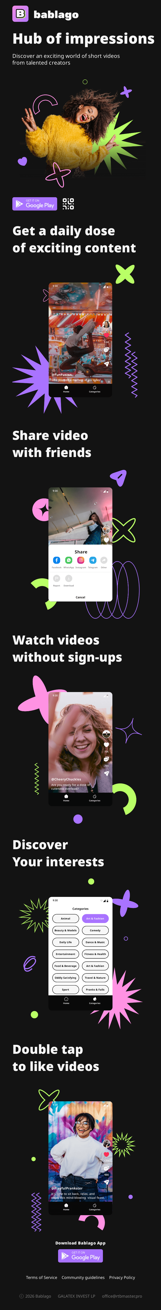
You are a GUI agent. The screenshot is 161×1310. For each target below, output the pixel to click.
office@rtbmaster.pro (122, 1296)
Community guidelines (83, 1277)
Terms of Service (41, 1277)
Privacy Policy (122, 1277)
